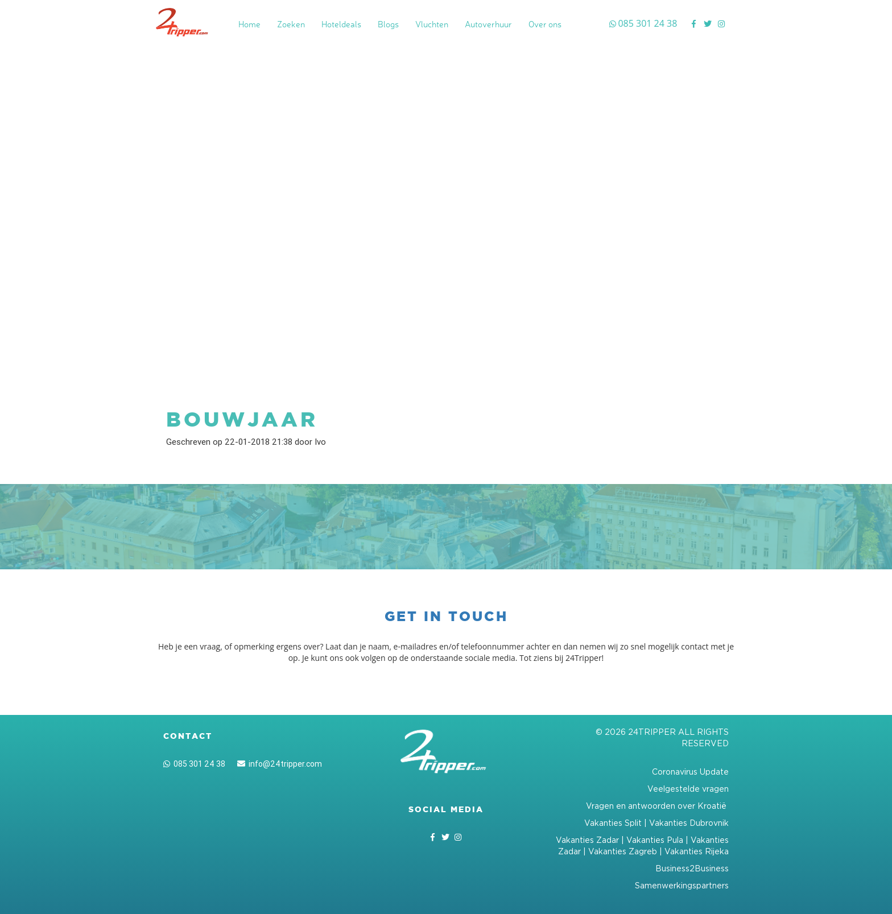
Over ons (544, 24)
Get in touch (446, 616)
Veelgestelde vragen (688, 788)
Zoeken (291, 24)
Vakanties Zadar (587, 840)
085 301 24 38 (194, 763)
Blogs (388, 24)
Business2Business (692, 868)
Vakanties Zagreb (622, 851)
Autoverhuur (488, 24)
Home (249, 24)
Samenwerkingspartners (682, 885)
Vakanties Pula (654, 840)
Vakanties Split (613, 822)
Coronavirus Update (690, 771)
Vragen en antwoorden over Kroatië (657, 805)
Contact (187, 736)
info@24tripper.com (279, 763)
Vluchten (431, 24)
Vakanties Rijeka (696, 851)
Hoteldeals (341, 24)
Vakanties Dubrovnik (689, 822)
